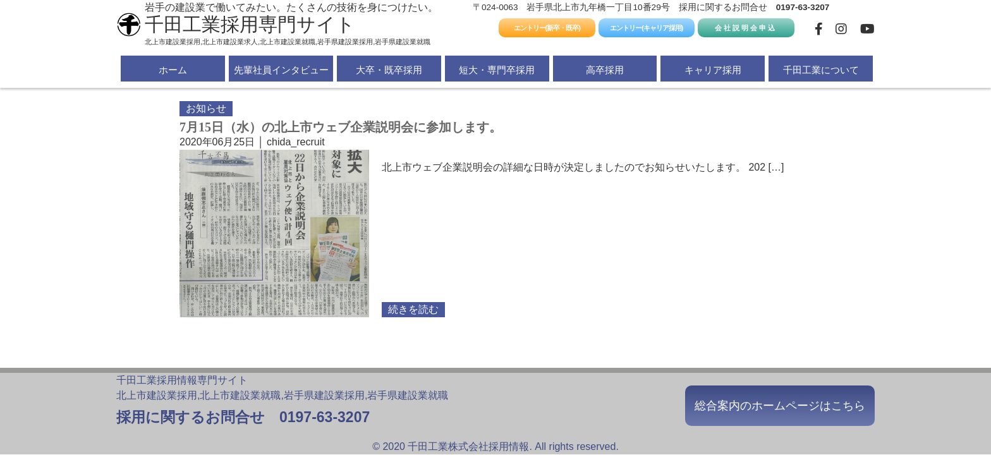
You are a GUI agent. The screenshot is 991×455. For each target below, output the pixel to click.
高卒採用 (605, 69)
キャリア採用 (712, 69)
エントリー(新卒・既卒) (547, 28)
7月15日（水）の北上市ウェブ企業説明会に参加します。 (340, 127)
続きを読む (413, 309)
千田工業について (821, 69)
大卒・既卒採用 (389, 69)
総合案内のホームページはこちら (780, 405)
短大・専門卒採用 (497, 69)
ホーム (173, 69)
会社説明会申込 (746, 28)
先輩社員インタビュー (281, 69)
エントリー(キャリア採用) (646, 28)
